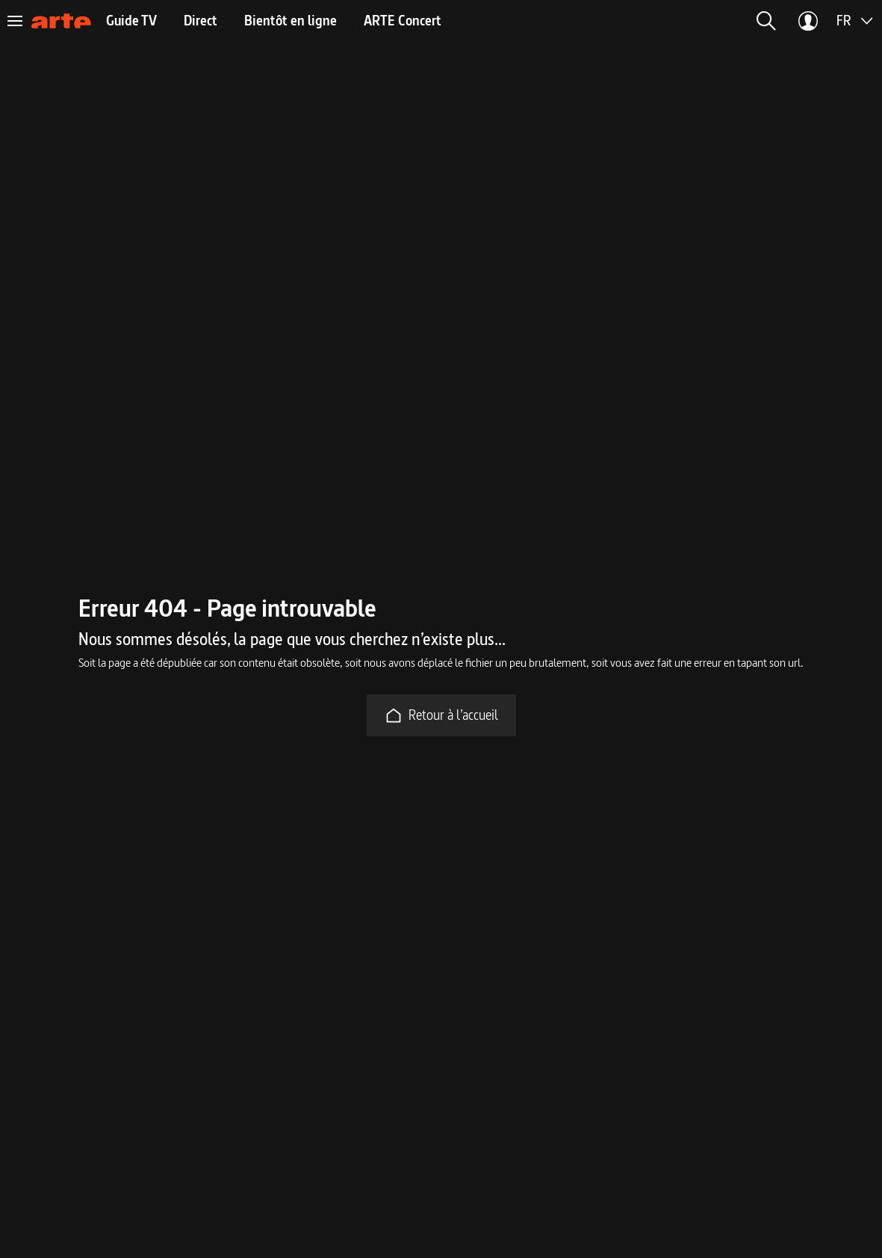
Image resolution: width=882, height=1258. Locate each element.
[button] (766, 21)
